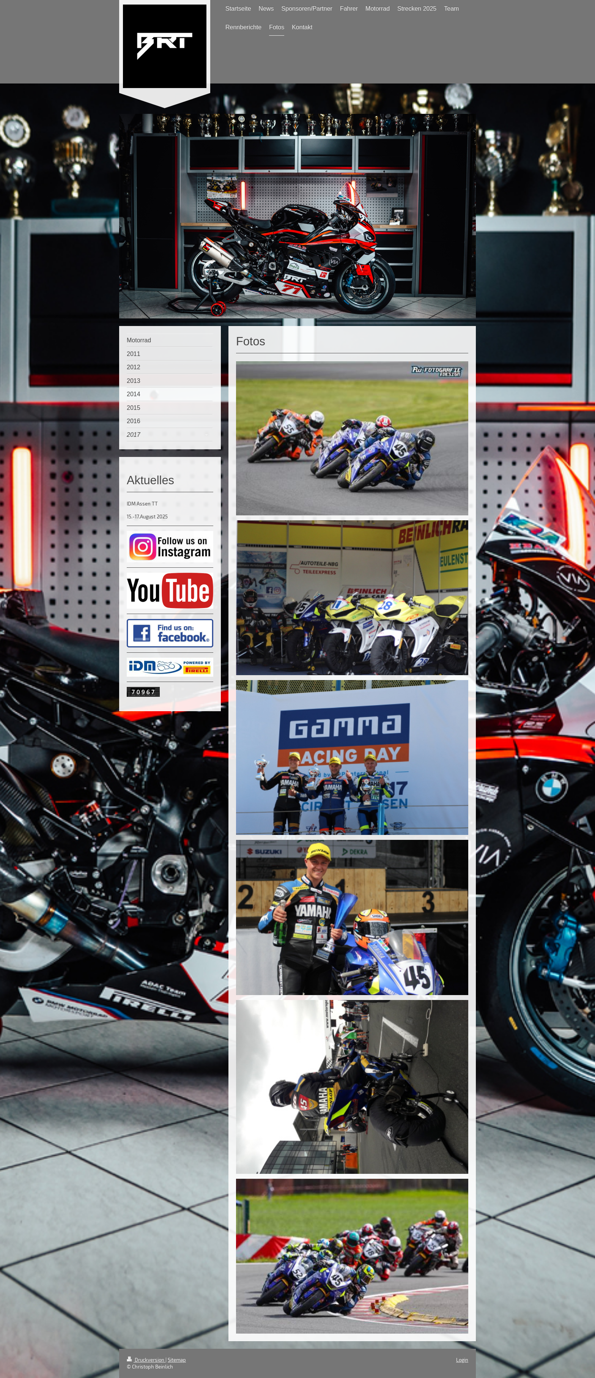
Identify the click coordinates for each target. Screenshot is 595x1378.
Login (462, 1360)
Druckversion (146, 1360)
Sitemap (177, 1360)
